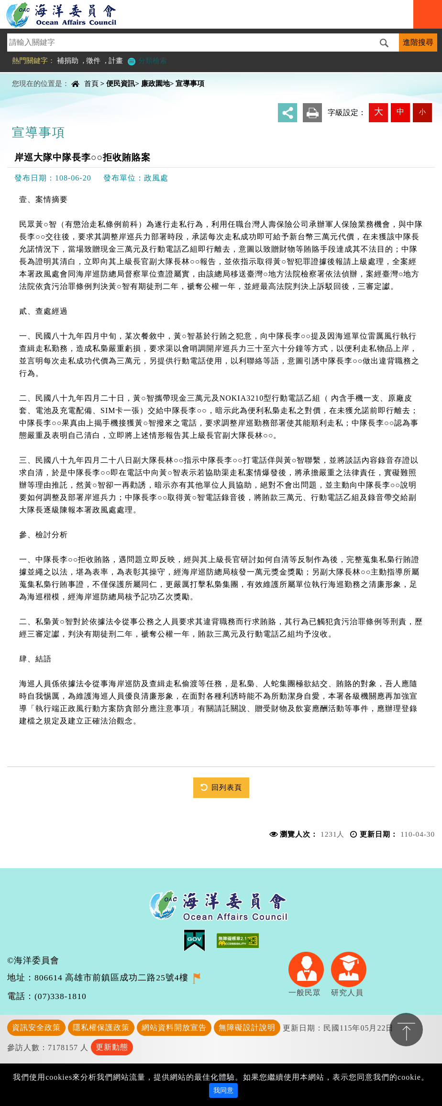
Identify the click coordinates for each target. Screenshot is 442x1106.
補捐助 (67, 60)
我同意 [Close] (223, 1090)
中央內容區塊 (31, 75)
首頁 (91, 83)
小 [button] (422, 112)
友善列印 (312, 112)
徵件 (93, 60)
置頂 (406, 1029)
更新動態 (112, 1047)
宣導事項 (190, 83)
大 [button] (378, 111)
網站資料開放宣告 (174, 1027)
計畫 (116, 60)
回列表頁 (226, 787)
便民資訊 (120, 83)
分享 (287, 112)
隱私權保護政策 (101, 1027)
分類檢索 (147, 60)
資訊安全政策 (36, 1027)
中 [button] (400, 111)
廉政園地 (155, 83)
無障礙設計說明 (247, 1027)
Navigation (427, 14)
